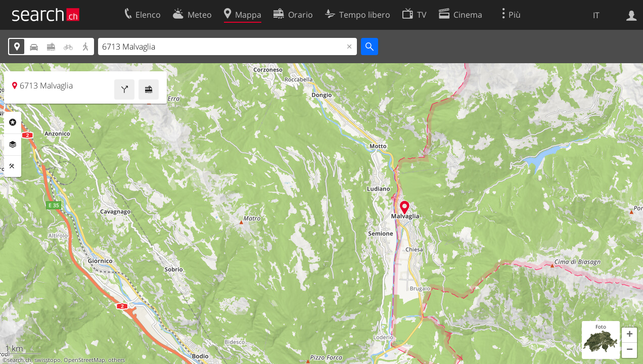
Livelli (12, 144)
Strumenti (12, 166)
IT (596, 15)
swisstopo (47, 359)
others (116, 359)
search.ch (19, 359)
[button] (629, 335)
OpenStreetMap (84, 359)
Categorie (12, 122)
